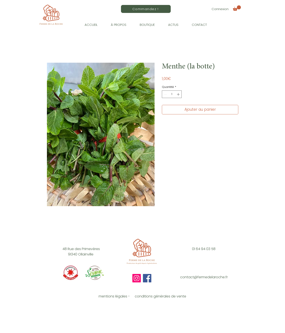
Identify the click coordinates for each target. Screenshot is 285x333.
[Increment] (178, 94)
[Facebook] (147, 278)
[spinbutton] (172, 94)
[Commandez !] (146, 9)
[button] (237, 8)
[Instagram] (136, 278)
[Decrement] (165, 94)
